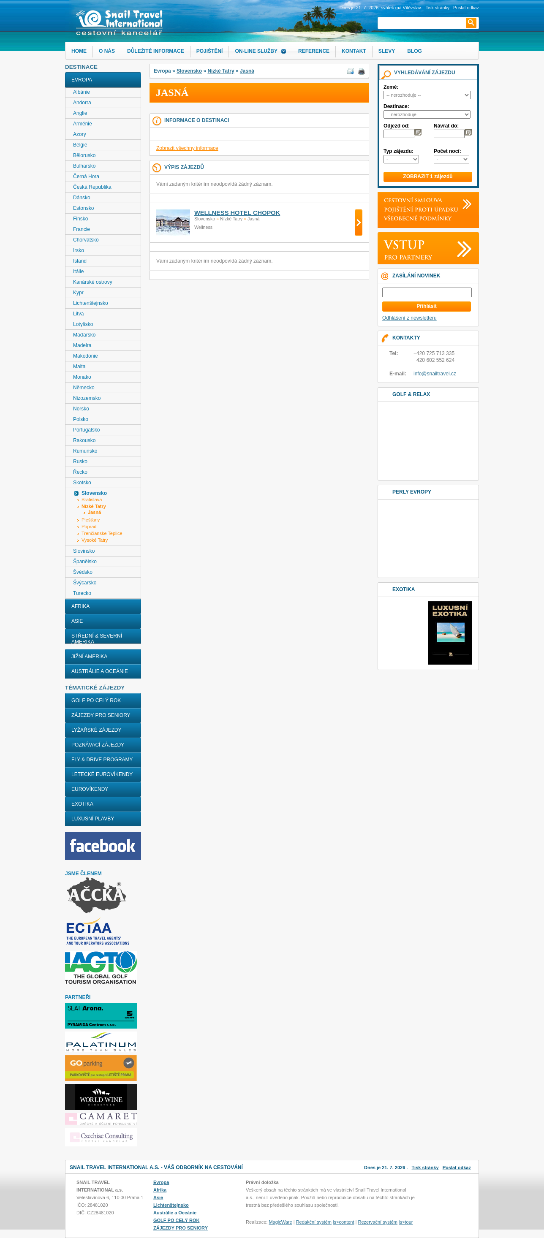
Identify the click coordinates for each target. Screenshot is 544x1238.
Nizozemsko (87, 398)
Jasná (247, 71)
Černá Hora (86, 176)
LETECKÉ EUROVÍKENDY (102, 774)
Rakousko (84, 440)
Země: (391, 87)
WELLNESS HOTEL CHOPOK (237, 212)
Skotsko (82, 483)
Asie (77, 621)
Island (80, 261)
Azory (79, 134)
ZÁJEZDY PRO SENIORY (101, 715)
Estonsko (83, 208)
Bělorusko (84, 155)
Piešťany (91, 519)
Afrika (80, 606)
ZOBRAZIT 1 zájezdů (427, 176)
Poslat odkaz (457, 1167)
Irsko (78, 250)
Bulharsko (84, 166)
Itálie (78, 271)
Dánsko (81, 198)
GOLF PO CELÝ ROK (96, 700)
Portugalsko (86, 430)
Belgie (80, 145)
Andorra (82, 103)
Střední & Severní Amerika (96, 639)
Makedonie (85, 356)
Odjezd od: (397, 126)
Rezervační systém (378, 1221)
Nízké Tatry (220, 71)
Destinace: (396, 106)
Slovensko (189, 71)
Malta (79, 366)
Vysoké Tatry (95, 540)
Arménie (82, 124)
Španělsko (85, 562)
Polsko (80, 419)
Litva (78, 314)
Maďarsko (84, 335)
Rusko (80, 461)
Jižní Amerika (89, 657)
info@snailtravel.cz (434, 374)
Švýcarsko (84, 583)
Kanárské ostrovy (92, 282)
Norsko (81, 409)
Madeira (82, 345)
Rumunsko (85, 451)
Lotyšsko (83, 324)
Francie (81, 229)
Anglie (80, 113)
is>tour (406, 1221)
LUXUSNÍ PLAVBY (92, 819)
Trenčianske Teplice (102, 533)
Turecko (82, 593)
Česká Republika (92, 187)
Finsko (80, 219)
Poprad (89, 526)
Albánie (81, 92)
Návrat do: (446, 126)
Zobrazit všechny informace (187, 148)
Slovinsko (84, 551)
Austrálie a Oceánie (99, 671)
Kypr (78, 293)
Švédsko (82, 572)
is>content (343, 1221)
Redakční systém (314, 1221)
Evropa (81, 80)
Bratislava (92, 499)
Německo (84, 388)
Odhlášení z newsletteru (409, 318)
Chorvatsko (86, 240)
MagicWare (280, 1221)
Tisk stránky (437, 7)
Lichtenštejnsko (90, 303)
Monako (82, 377)
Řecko (80, 472)
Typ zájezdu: (398, 151)
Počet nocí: (447, 151)
